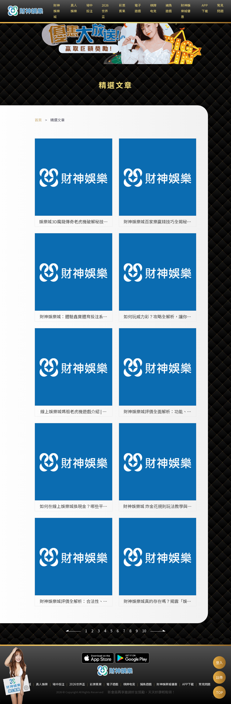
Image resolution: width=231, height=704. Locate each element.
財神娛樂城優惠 (185, 11)
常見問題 (204, 684)
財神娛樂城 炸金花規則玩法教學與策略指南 (157, 506)
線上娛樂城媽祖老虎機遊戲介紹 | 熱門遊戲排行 (73, 411)
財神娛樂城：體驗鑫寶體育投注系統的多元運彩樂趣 (73, 316)
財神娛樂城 (56, 11)
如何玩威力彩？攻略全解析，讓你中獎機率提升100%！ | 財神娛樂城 (157, 316)
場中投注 (58, 684)
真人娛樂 (42, 684)
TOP (219, 692)
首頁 (38, 119)
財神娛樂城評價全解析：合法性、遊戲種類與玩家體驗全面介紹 (73, 601)
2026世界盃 (105, 11)
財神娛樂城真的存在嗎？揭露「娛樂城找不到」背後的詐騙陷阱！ (157, 601)
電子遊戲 (112, 684)
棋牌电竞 (129, 684)
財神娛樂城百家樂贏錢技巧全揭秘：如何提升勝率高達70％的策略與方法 (157, 221)
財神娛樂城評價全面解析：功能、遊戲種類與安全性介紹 (157, 411)
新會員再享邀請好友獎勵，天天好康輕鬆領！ (141, 691)
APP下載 (188, 684)
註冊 (219, 677)
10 (144, 630)
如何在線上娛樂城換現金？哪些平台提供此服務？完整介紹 (73, 506)
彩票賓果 (96, 684)
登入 (219, 662)
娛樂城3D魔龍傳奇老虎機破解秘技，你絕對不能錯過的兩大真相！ (73, 221)
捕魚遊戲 (146, 684)
